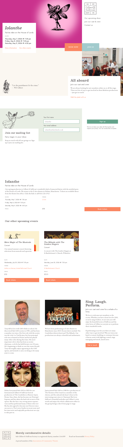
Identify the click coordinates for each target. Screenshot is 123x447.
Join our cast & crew (92, 21)
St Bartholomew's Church (52, 268)
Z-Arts (44, 200)
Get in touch (92, 345)
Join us (90, 47)
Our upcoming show (92, 18)
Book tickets (102, 209)
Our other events (25, 48)
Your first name (49, 117)
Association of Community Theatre (45, 441)
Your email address (50, 125)
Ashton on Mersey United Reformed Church (18, 268)
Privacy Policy (89, 436)
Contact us (88, 25)
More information (11, 48)
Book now (73, 47)
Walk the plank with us (78, 97)
